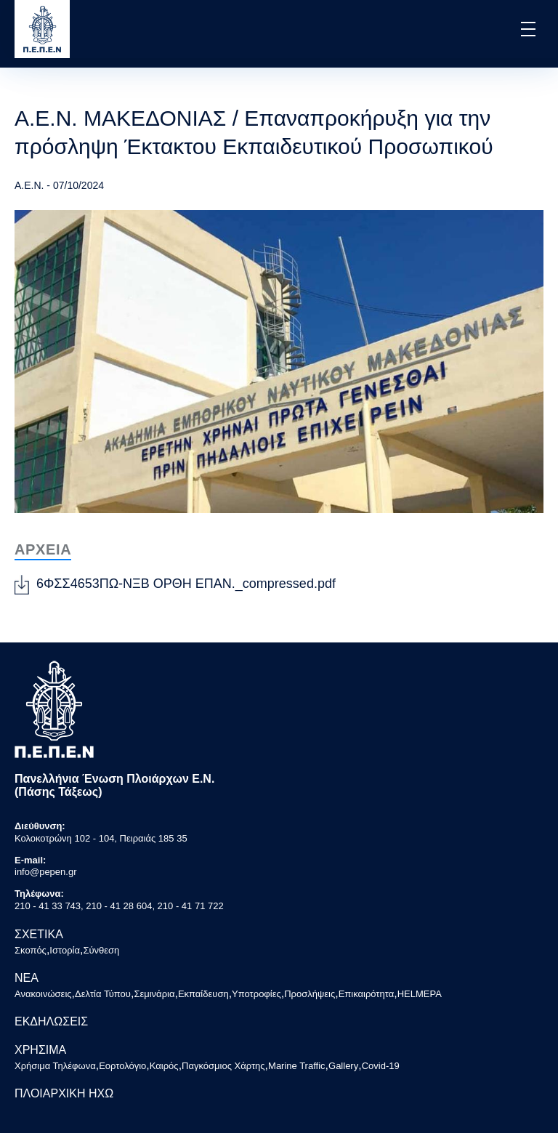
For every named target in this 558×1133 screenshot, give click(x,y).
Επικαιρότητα (367, 993)
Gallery (343, 1065)
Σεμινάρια (154, 993)
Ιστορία (64, 950)
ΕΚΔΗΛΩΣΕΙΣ (51, 1021)
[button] (527, 29)
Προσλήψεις (309, 993)
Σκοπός (30, 950)
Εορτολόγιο (122, 1065)
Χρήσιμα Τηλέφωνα (55, 1065)
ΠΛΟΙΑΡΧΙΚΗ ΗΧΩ (64, 1093)
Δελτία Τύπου (103, 993)
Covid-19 (381, 1065)
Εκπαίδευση (203, 993)
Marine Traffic (297, 1065)
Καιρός (164, 1065)
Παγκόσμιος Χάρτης (223, 1065)
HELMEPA (419, 993)
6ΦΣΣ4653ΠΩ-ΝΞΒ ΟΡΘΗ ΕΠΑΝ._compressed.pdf (186, 583)
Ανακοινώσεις (43, 993)
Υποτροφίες (256, 993)
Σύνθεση (101, 950)
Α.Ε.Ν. (29, 185)
